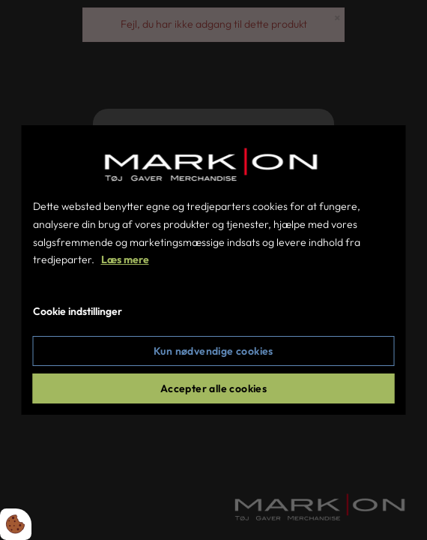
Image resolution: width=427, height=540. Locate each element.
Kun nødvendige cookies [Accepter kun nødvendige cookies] (213, 351)
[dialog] (214, 270)
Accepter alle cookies (213, 388)
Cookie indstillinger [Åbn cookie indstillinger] (77, 311)
